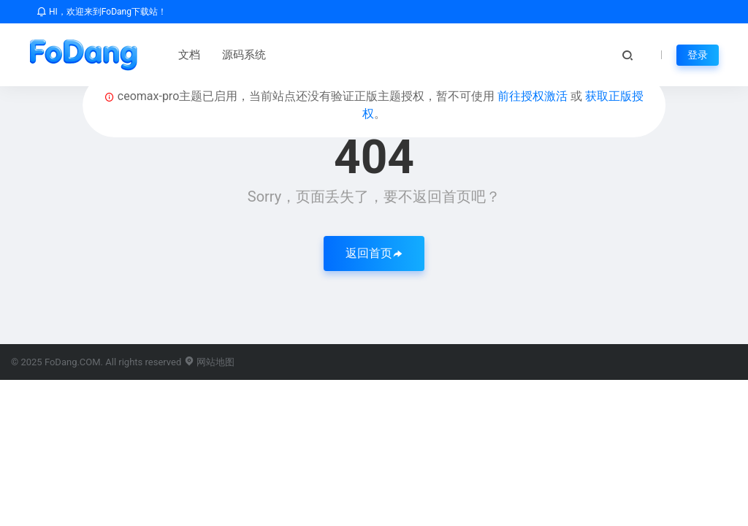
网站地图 (209, 362)
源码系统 (244, 54)
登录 (697, 55)
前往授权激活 (533, 96)
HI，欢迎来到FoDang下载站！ (102, 12)
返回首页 (374, 253)
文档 (189, 54)
